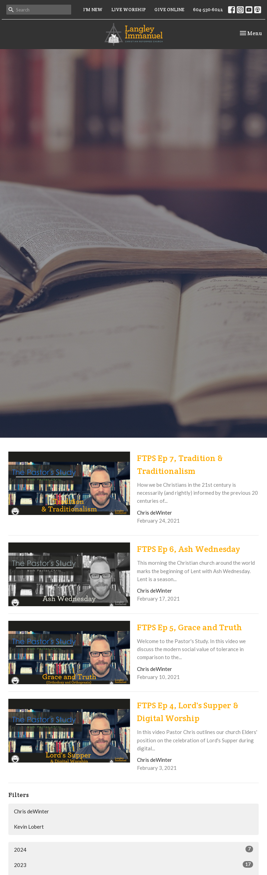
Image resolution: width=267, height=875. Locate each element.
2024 (133, 849)
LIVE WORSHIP (128, 10)
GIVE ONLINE (169, 10)
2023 (133, 864)
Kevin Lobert (29, 826)
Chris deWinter (31, 811)
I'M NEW (93, 10)
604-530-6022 (208, 10)
